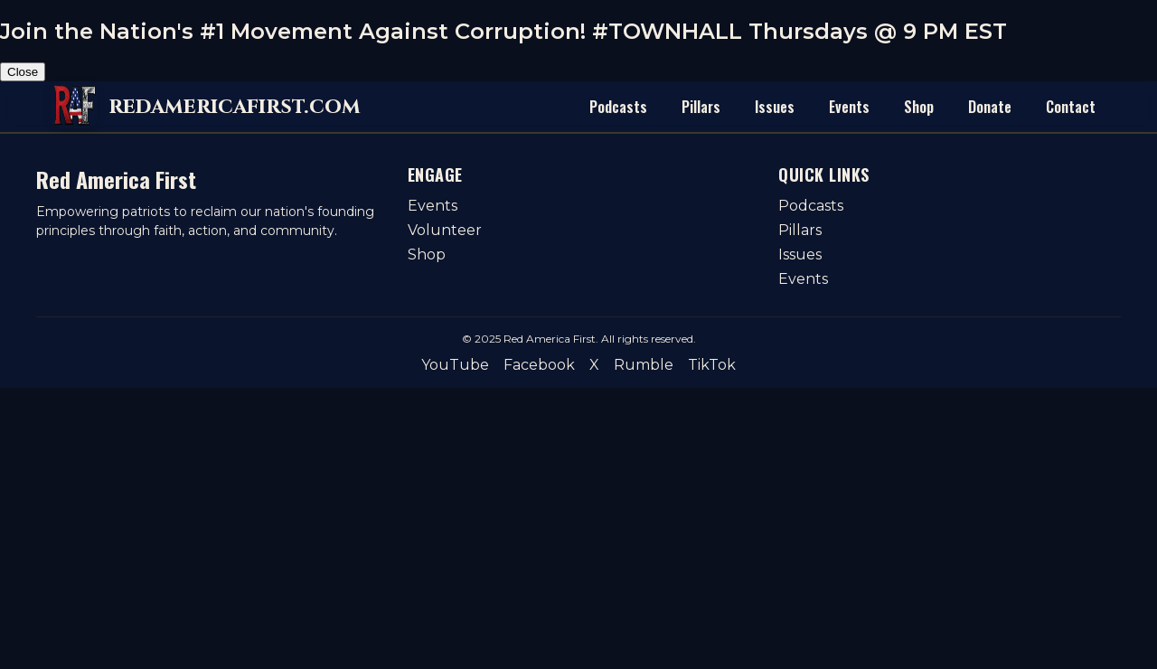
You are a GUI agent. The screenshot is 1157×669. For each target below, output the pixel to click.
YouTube (455, 364)
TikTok (712, 364)
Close (22, 72)
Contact (1071, 107)
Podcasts (618, 107)
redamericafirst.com (234, 106)
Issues (775, 107)
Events (849, 107)
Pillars (701, 107)
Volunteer (445, 230)
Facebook (539, 364)
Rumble (643, 364)
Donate (989, 107)
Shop (919, 107)
